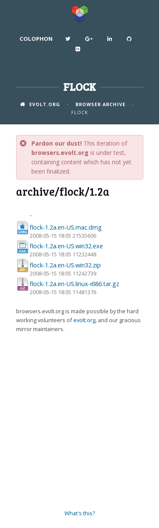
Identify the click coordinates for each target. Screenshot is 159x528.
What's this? (79, 513)
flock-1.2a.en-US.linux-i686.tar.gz (74, 284)
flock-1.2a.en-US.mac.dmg (66, 227)
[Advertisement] (79, 421)
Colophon (36, 38)
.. (31, 214)
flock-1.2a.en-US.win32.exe (66, 246)
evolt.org (84, 320)
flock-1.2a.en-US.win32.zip (65, 265)
